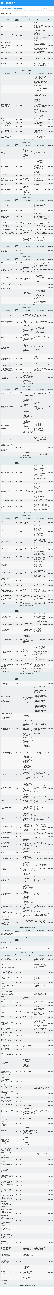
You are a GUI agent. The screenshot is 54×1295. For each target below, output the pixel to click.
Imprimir (46, 8)
